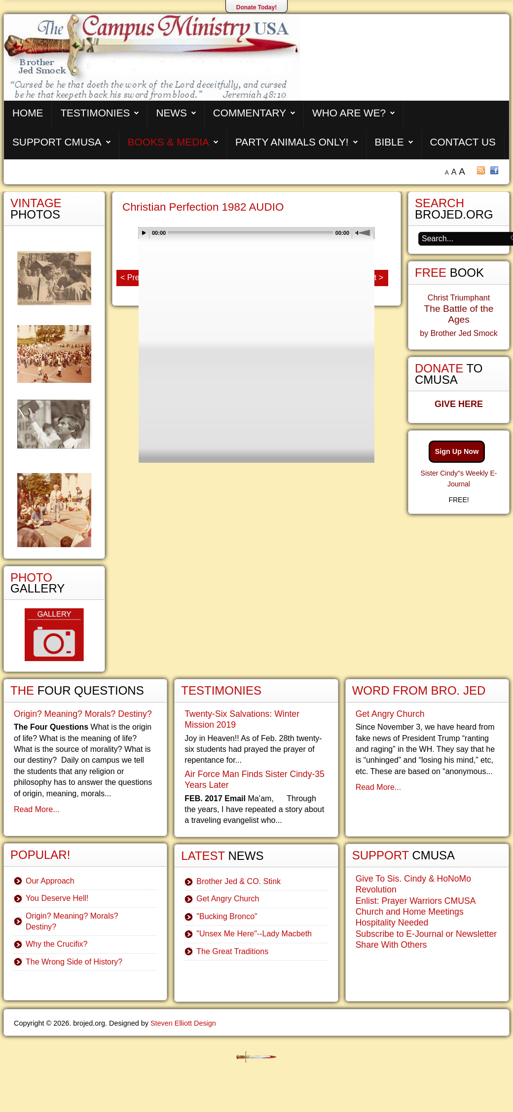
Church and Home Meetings (410, 912)
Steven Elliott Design (183, 1023)
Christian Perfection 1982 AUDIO (203, 207)
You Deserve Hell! (57, 898)
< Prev (132, 277)
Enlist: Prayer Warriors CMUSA (416, 901)
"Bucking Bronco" (226, 916)
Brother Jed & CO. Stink (238, 881)
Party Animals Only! (292, 142)
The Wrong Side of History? (74, 962)
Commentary (249, 112)
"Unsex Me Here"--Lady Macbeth (254, 933)
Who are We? (349, 112)
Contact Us (463, 142)
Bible (389, 142)
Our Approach (50, 881)
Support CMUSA (57, 142)
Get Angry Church (227, 898)
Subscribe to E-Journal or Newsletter (426, 934)
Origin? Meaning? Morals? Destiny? (83, 714)
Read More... (36, 809)
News (171, 112)
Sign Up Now (457, 451)
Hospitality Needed (392, 922)
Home (27, 112)
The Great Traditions (232, 951)
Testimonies (95, 112)
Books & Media (168, 142)
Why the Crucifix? (56, 944)
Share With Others (391, 945)
